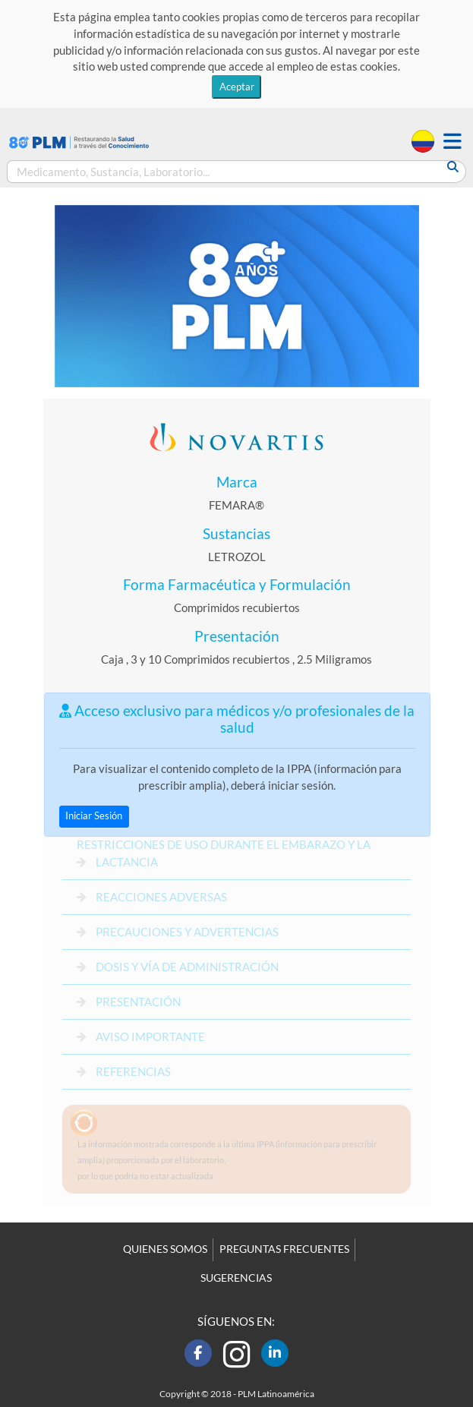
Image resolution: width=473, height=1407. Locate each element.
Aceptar (236, 86)
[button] (452, 141)
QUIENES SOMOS (165, 1249)
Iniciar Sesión (93, 815)
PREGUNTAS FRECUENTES (284, 1249)
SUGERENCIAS (236, 1278)
